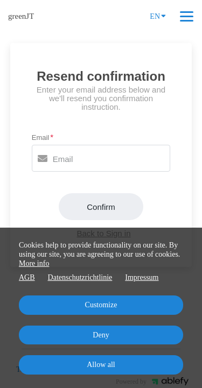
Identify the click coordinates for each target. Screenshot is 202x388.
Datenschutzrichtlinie (80, 277)
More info (34, 263)
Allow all (101, 365)
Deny (101, 335)
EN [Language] (158, 15)
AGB (27, 277)
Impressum (141, 277)
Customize (101, 305)
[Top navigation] (187, 16)
